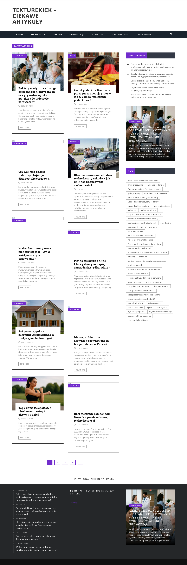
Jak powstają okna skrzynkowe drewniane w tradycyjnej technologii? (36, 335)
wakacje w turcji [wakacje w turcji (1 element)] (154, 303)
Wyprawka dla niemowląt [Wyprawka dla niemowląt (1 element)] (160, 311)
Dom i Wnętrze (119, 34)
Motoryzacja (76, 34)
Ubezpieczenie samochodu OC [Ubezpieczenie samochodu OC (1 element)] (141, 299)
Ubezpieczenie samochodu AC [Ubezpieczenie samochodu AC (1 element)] (141, 290)
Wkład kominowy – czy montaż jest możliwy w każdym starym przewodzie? (34, 253)
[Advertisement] (121, 15)
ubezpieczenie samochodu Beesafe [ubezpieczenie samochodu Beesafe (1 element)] (144, 294)
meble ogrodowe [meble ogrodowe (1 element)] (148, 210)
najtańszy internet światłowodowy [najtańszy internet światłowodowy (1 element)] (143, 218)
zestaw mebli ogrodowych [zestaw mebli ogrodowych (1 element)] (139, 316)
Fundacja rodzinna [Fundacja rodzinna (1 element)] (155, 185)
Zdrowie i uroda (144, 34)
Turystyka (97, 34)
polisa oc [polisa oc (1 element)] (143, 256)
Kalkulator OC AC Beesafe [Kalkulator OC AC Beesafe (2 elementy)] (155, 193)
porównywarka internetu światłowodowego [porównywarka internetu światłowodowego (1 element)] (147, 261)
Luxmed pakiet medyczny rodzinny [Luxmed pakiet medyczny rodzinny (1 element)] (143, 201)
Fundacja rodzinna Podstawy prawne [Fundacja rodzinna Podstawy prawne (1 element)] (144, 189)
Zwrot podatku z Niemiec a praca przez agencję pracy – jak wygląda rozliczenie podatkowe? (92, 95)
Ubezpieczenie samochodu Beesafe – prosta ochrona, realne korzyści (92, 417)
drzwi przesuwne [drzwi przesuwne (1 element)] (135, 185)
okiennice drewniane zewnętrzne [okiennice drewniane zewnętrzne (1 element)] (142, 227)
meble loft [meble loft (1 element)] (132, 210)
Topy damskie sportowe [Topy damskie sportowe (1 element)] (138, 286)
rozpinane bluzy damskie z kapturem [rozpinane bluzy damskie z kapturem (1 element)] (144, 278)
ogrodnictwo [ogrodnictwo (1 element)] (165, 223)
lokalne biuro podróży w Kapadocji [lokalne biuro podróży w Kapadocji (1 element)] (143, 197)
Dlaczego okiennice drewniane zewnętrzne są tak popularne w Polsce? (91, 341)
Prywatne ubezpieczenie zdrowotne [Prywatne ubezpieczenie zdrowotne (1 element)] (144, 269)
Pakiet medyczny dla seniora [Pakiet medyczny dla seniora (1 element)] (140, 239)
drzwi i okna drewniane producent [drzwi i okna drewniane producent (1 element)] (143, 180)
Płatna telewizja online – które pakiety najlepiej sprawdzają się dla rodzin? (92, 264)
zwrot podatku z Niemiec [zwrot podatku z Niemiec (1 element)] (138, 320)
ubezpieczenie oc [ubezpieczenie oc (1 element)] (161, 286)
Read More (24, 128)
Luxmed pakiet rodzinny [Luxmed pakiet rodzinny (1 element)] (138, 206)
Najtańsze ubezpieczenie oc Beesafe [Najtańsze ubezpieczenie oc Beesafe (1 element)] (144, 214)
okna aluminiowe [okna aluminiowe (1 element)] (135, 231)
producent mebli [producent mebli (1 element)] (135, 265)
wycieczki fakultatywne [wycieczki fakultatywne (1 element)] (157, 307)
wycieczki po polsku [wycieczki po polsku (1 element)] (136, 311)
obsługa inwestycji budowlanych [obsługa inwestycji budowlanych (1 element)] (142, 223)
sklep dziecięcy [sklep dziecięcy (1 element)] (134, 282)
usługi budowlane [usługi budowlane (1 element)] (135, 303)
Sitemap (74, 502)
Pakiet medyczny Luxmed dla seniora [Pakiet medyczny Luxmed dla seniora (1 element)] (144, 244)
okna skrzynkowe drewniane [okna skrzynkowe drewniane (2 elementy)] (141, 235)
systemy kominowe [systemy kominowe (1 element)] (153, 282)
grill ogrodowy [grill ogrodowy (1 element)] (134, 193)
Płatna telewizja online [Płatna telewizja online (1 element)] (138, 273)
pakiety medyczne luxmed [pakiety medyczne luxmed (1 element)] (139, 248)
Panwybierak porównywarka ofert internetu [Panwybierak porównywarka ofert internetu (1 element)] (147, 252)
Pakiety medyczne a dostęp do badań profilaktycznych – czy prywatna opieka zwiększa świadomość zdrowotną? (37, 95)
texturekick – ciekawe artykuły (34, 15)
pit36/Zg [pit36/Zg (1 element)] (131, 256)
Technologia (38, 34)
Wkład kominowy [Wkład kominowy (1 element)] (135, 307)
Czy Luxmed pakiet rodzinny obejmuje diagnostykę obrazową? (34, 175)
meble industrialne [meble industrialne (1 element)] (161, 206)
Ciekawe (57, 34)
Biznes (19, 34)
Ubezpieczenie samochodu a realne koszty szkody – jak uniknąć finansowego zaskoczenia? (93, 180)
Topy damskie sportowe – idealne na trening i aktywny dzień (35, 411)
